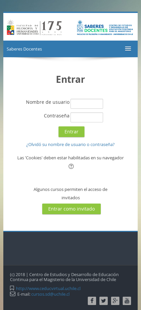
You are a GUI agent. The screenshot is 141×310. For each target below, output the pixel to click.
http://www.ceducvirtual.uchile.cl (48, 288)
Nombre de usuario (48, 102)
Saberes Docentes (24, 49)
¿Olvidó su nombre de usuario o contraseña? (70, 144)
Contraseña (57, 115)
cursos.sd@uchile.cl (50, 294)
